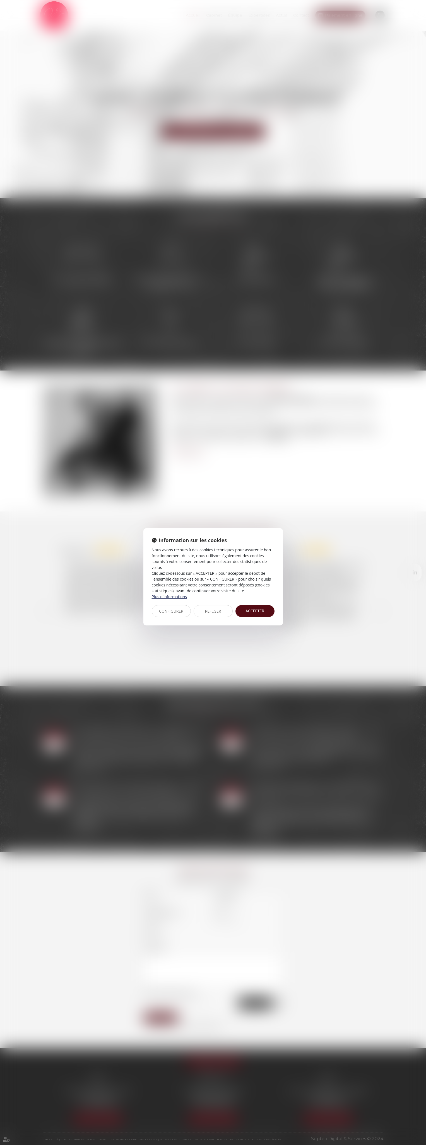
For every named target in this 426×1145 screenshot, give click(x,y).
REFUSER (213, 611)
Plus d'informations (169, 596)
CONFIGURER (171, 611)
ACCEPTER (255, 610)
